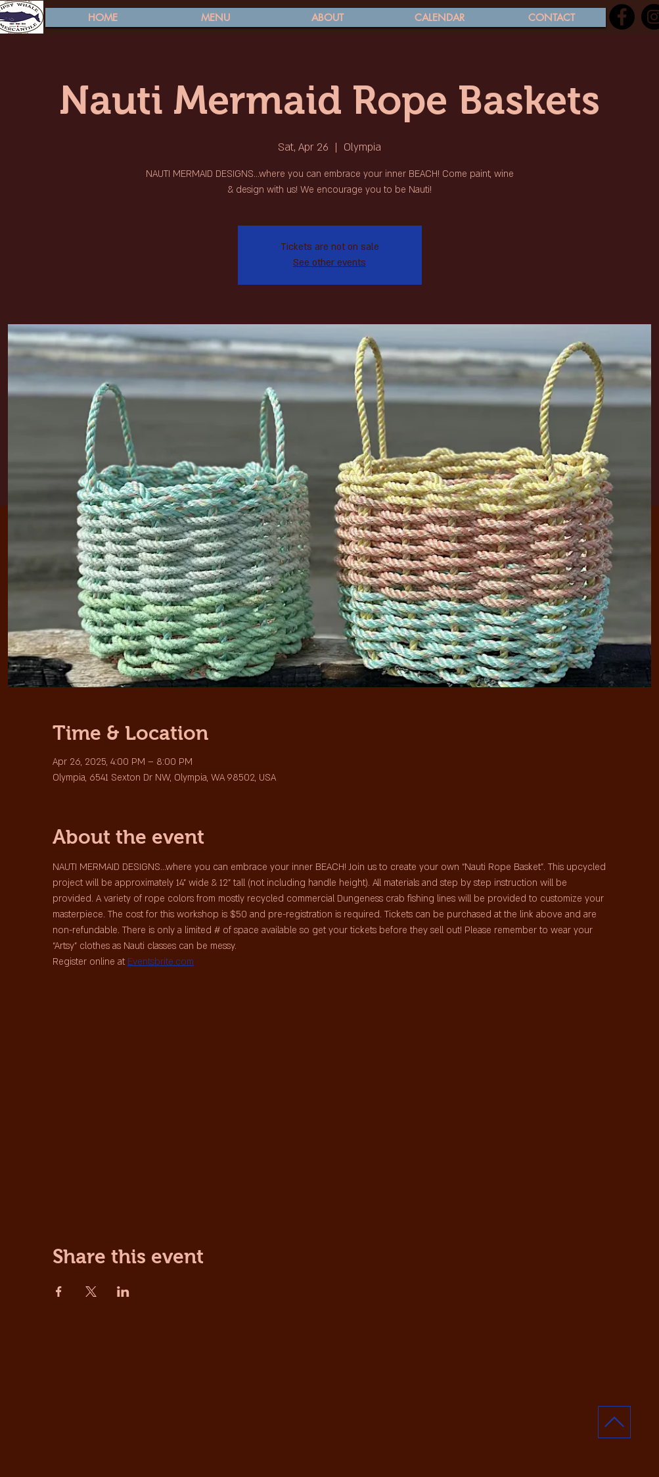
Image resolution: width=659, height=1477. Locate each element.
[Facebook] (622, 17)
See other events (329, 262)
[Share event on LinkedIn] (123, 1291)
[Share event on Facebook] (59, 1291)
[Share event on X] (91, 1291)
